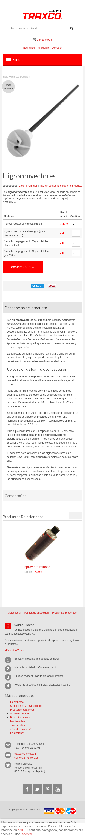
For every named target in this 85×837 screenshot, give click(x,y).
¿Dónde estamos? (20, 743)
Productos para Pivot (22, 723)
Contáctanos (17, 747)
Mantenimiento (18, 735)
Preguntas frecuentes (64, 626)
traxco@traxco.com (25, 767)
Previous (72, 529)
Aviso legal (14, 626)
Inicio (5, 76)
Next (79, 529)
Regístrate (29, 47)
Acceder (57, 47)
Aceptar (27, 834)
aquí (21, 830)
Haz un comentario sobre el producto (61, 199)
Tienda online (18, 739)
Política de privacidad (36, 626)
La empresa (17, 716)
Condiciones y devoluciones (26, 719)
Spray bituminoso (37, 581)
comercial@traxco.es (26, 771)
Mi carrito (35, 40)
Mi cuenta (43, 47)
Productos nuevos (20, 731)
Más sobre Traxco (15, 664)
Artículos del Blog (20, 727)
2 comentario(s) (28, 199)
